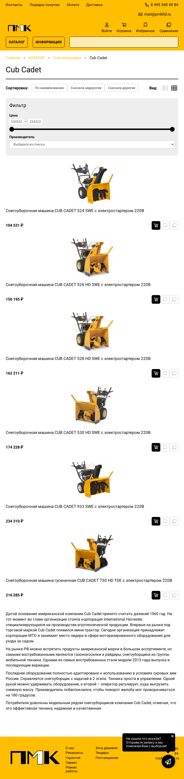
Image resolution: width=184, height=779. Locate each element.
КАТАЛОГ (17, 42)
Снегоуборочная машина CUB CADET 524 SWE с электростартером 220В (75, 210)
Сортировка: (17, 88)
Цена (13, 115)
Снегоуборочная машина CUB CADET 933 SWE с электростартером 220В (75, 506)
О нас (70, 748)
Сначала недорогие (86, 88)
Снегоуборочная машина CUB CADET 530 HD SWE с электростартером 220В (78, 432)
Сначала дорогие (121, 88)
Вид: (153, 88)
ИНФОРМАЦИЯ (49, 42)
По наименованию (49, 88)
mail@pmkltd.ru (157, 14)
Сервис (71, 762)
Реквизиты (74, 753)
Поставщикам (107, 758)
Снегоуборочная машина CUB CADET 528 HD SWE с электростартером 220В (78, 358)
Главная (13, 58)
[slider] (11, 129)
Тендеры (102, 753)
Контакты (14, 5)
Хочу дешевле (106, 748)
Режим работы (72, 769)
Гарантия (73, 758)
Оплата (73, 5)
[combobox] (123, 42)
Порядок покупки (45, 5)
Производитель (21, 137)
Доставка (94, 5)
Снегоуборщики (67, 58)
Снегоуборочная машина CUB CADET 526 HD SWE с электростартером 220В (78, 284)
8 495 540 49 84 (164, 4)
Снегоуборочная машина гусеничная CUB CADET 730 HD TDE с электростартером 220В (89, 580)
